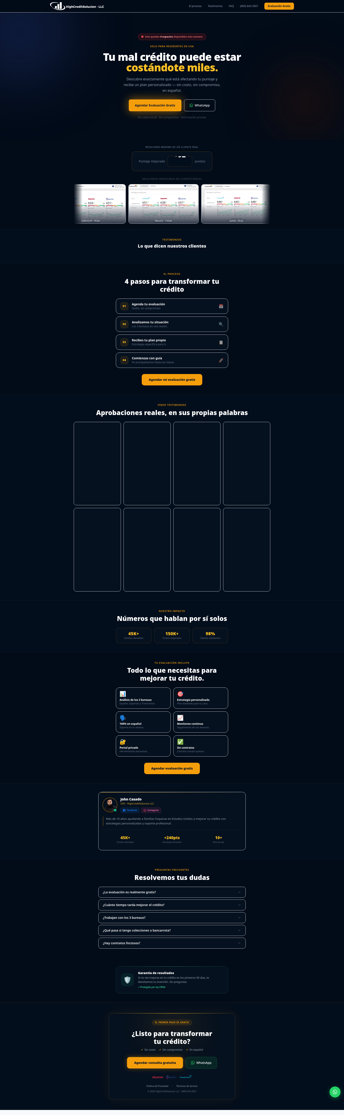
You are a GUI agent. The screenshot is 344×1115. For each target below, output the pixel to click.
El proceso (195, 6)
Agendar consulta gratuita (155, 1063)
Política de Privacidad (157, 1086)
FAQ (231, 6)
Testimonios (215, 6)
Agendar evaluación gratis (172, 768)
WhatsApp (200, 105)
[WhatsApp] (335, 1091)
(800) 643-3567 (249, 6)
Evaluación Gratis (279, 6)
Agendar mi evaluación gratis (172, 380)
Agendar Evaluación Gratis (155, 105)
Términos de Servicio (186, 1086)
